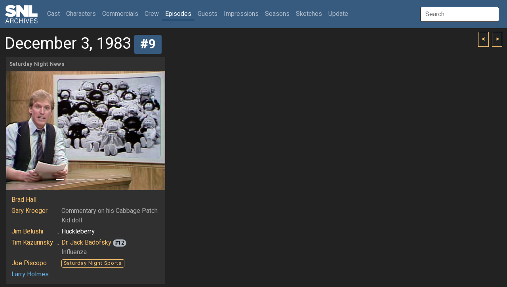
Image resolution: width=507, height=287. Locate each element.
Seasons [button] (277, 14)
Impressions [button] (241, 14)
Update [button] (338, 14)
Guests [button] (207, 14)
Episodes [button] (178, 14)
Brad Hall (23, 200)
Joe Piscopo (29, 263)
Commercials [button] (120, 14)
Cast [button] (55, 14)
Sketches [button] (309, 14)
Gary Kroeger (29, 211)
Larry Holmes (30, 274)
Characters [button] (81, 14)
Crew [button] (152, 14)
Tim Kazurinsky (32, 242)
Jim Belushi (27, 231)
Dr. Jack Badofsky (86, 242)
